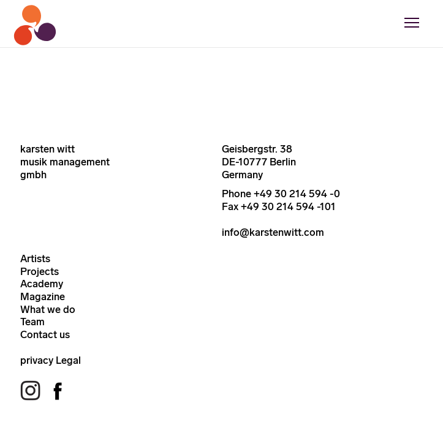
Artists (35, 258)
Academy (41, 283)
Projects (39, 271)
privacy (36, 360)
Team (32, 321)
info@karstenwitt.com (273, 232)
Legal (68, 360)
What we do (47, 309)
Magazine (42, 296)
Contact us (45, 334)
